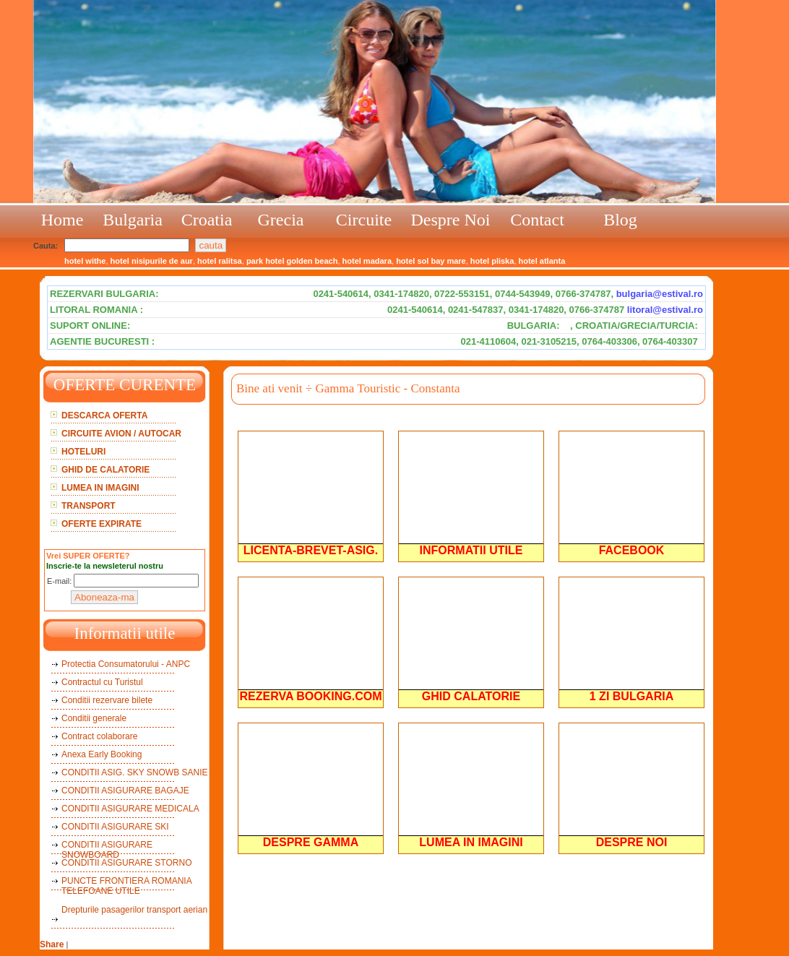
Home (62, 219)
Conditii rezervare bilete (106, 700)
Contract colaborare (99, 736)
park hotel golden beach (292, 261)
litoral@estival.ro (665, 309)
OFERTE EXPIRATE (101, 524)
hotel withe (84, 261)
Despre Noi (451, 219)
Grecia (281, 219)
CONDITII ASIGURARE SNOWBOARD (106, 850)
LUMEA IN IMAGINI (100, 488)
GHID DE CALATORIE (105, 470)
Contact (537, 219)
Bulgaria (133, 219)
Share (52, 944)
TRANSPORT (88, 506)
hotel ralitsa (219, 261)
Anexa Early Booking (101, 754)
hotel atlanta (542, 261)
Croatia (207, 219)
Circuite (364, 219)
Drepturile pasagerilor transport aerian (134, 910)
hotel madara (367, 261)
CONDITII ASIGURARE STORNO (126, 863)
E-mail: (59, 581)
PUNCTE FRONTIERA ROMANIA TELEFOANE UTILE (126, 886)
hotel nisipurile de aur (152, 261)
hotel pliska (492, 261)
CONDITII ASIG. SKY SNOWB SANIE (134, 772)
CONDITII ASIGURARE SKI (115, 827)
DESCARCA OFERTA (104, 415)
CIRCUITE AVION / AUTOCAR (121, 434)
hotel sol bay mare (431, 261)
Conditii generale (93, 718)
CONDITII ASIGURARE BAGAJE (125, 790)
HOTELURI (83, 452)
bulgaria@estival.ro (659, 293)
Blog (620, 219)
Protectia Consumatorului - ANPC (125, 664)
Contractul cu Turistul (102, 682)
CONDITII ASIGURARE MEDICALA (130, 809)
